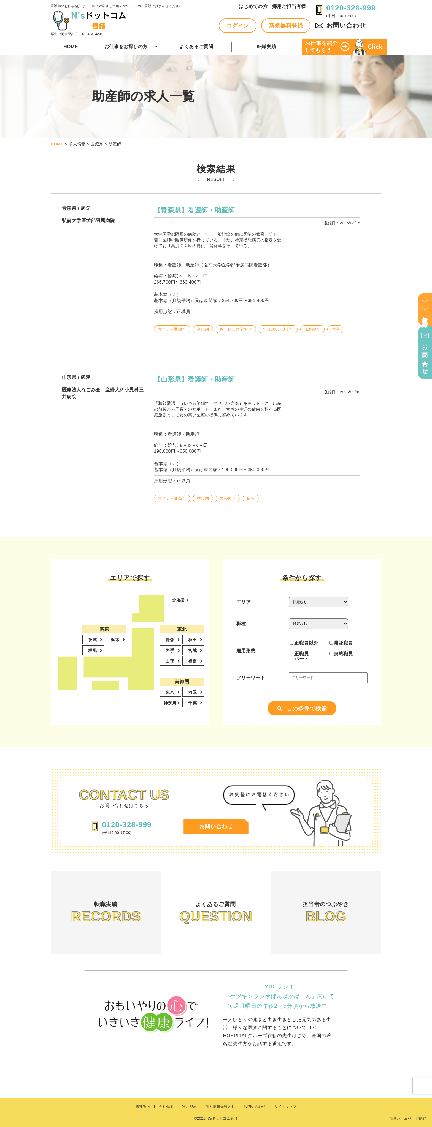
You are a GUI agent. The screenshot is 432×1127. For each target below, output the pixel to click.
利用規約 (189, 1106)
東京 (170, 692)
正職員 (299, 653)
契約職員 (341, 653)
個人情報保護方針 (220, 1106)
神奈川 (171, 702)
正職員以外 (304, 642)
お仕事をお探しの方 (126, 46)
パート (299, 658)
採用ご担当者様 (289, 6)
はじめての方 (253, 6)
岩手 (170, 650)
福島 (193, 661)
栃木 (115, 639)
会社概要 (166, 1106)
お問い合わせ (346, 25)
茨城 (93, 639)
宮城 (193, 650)
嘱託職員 (341, 642)
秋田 (193, 639)
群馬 (93, 650)
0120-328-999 (351, 8)
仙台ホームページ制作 (408, 1118)
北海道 (179, 600)
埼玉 (193, 692)
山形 (170, 661)
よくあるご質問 (196, 46)
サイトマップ (285, 1106)
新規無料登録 (286, 26)
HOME (71, 46)
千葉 (193, 702)
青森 (170, 639)
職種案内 (143, 1106)
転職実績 (266, 46)
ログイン (237, 26)
